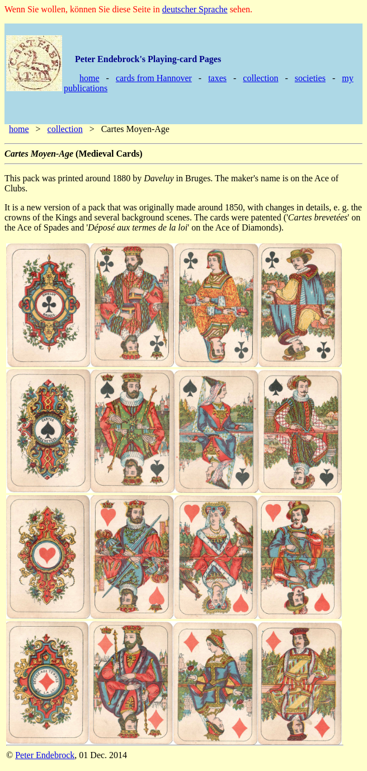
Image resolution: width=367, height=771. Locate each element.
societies (310, 78)
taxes (217, 78)
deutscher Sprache (195, 9)
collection (260, 78)
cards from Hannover (154, 78)
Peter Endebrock (44, 755)
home (89, 78)
